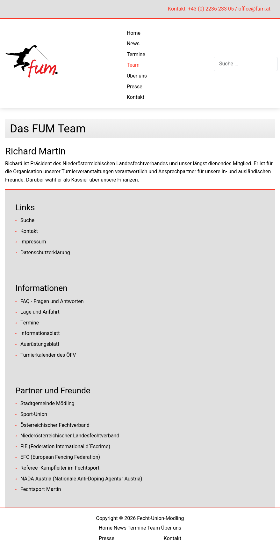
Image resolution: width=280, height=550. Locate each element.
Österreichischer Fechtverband (55, 425)
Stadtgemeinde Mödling (47, 403)
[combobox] (245, 64)
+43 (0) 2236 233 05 (211, 9)
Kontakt (135, 97)
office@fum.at (254, 9)
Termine (136, 54)
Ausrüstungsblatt (39, 344)
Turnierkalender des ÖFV (48, 355)
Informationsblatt (40, 333)
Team (133, 65)
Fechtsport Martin (40, 489)
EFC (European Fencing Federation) (60, 457)
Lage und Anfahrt (40, 312)
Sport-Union (33, 414)
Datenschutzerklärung (45, 252)
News (133, 44)
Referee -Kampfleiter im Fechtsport (59, 468)
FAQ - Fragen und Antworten (52, 301)
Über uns (137, 76)
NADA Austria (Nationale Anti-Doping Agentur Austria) (81, 479)
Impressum (33, 242)
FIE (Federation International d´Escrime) (65, 446)
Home (133, 33)
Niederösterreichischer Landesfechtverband (69, 436)
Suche (27, 220)
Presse (134, 87)
